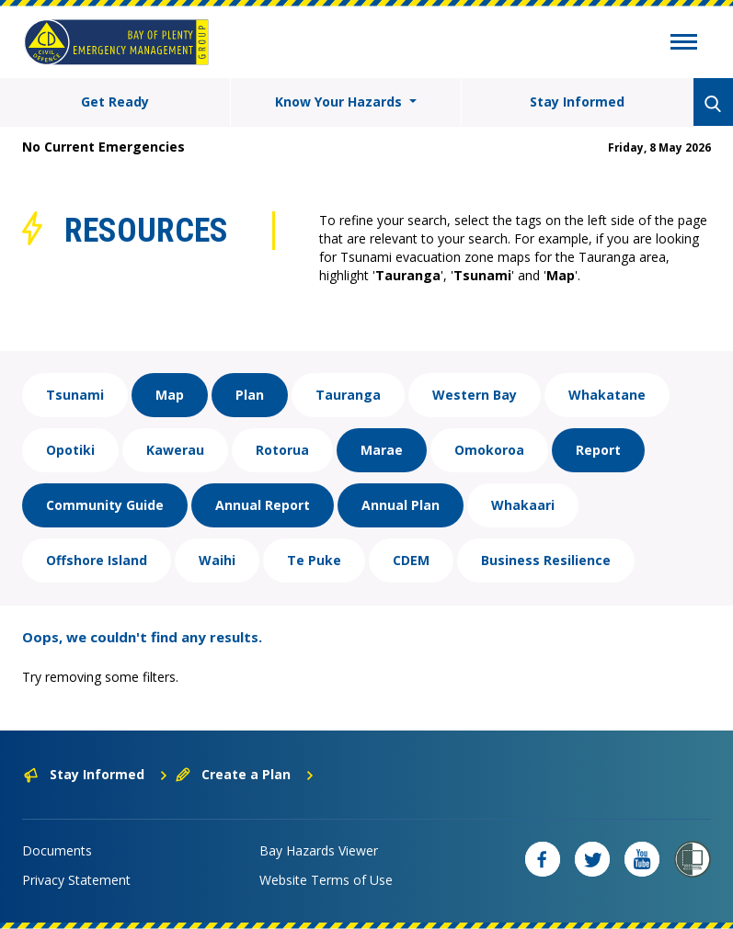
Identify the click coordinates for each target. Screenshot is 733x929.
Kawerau (175, 450)
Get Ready (115, 101)
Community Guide (105, 505)
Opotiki (70, 450)
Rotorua (282, 450)
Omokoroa (489, 450)
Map (169, 394)
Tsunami (75, 394)
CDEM (411, 560)
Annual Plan (400, 505)
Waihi (217, 560)
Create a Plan (245, 774)
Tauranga (348, 394)
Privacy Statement (76, 880)
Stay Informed (577, 101)
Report (598, 450)
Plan (249, 394)
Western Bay (474, 394)
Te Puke (314, 560)
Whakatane (607, 394)
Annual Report (262, 505)
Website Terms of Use (326, 880)
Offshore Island (96, 560)
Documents (57, 850)
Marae (382, 450)
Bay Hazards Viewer (318, 850)
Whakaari (523, 505)
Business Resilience (546, 560)
